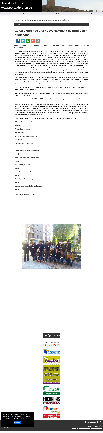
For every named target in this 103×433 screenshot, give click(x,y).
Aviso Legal (75, 428)
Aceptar (17, 422)
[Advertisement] (51, 210)
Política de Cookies (96, 428)
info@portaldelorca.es (7, 427)
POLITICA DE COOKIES (20, 418)
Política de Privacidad (84, 428)
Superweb (97, 426)
